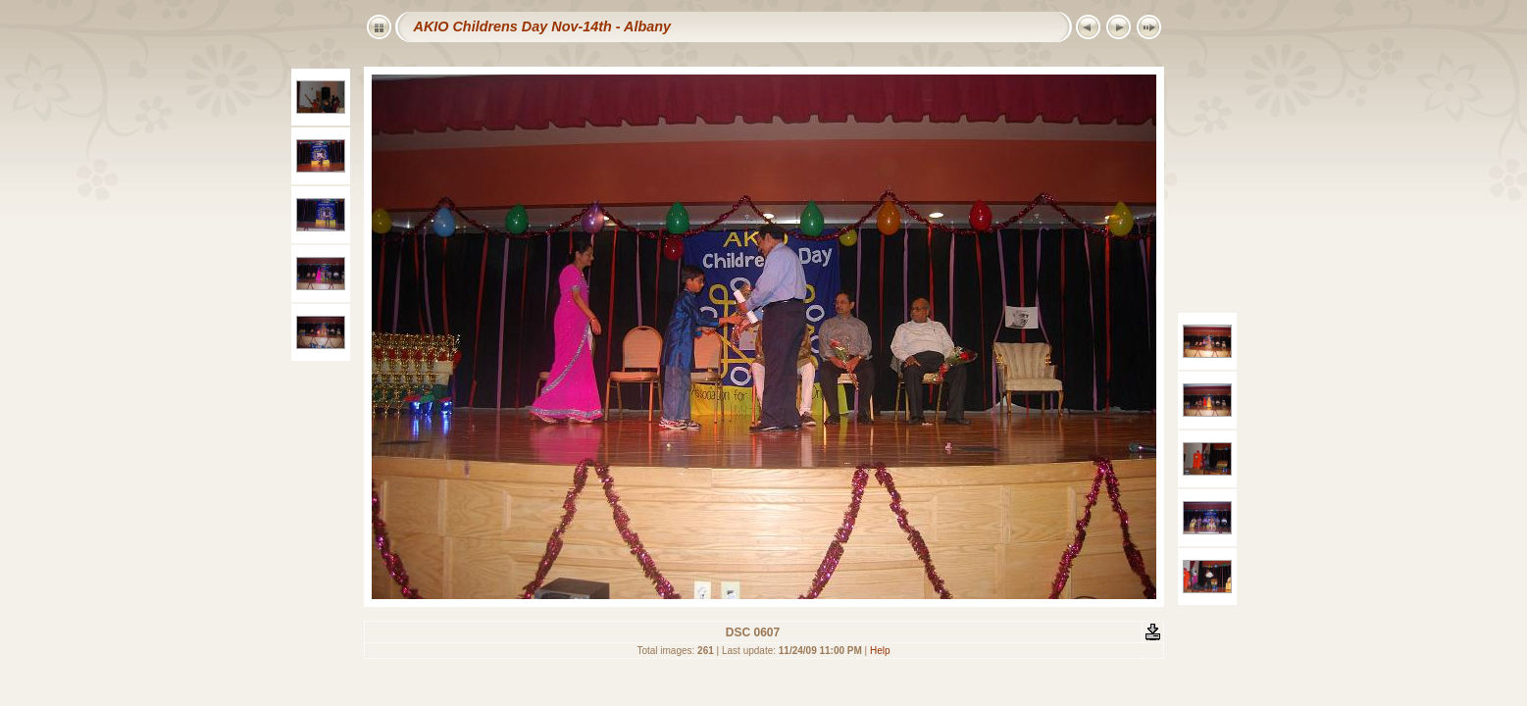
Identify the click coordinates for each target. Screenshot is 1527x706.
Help (880, 650)
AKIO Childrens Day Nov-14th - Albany (543, 26)
